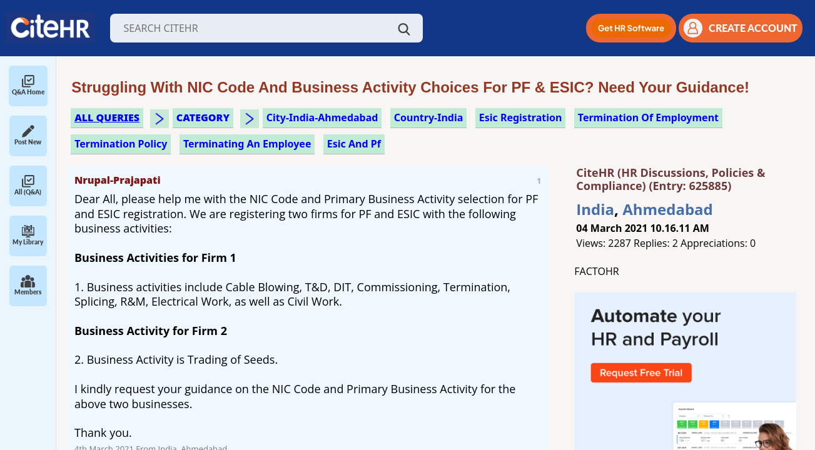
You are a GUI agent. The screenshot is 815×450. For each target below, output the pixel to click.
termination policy (120, 144)
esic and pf (354, 144)
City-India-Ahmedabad (322, 117)
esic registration (520, 117)
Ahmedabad (667, 209)
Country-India (428, 117)
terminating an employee (247, 144)
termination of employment (648, 117)
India (595, 209)
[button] (631, 28)
